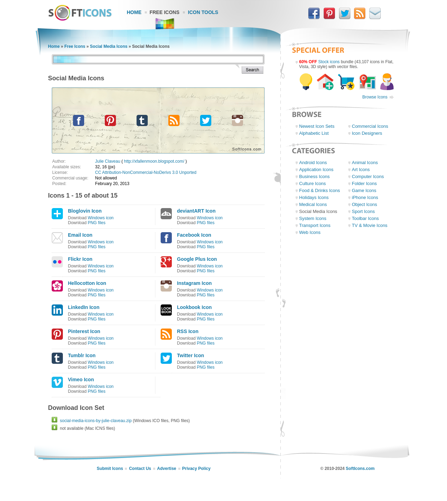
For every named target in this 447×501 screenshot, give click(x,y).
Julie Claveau (107, 161)
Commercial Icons (370, 126)
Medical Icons (313, 204)
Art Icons (361, 169)
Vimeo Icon (81, 379)
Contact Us (140, 468)
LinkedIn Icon (84, 307)
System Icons (313, 218)
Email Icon (80, 235)
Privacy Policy (196, 468)
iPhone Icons (365, 197)
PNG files (96, 222)
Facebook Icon (194, 235)
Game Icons (364, 190)
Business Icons (314, 176)
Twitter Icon (190, 355)
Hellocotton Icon (87, 283)
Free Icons (164, 12)
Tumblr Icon (82, 355)
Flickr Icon (80, 259)
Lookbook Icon (194, 307)
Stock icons (328, 61)
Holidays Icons (314, 197)
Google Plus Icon (197, 259)
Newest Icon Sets (317, 126)
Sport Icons (363, 211)
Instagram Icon (194, 283)
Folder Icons (364, 183)
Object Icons (364, 204)
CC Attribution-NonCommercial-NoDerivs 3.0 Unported (145, 172)
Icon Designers (367, 133)
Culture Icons (312, 183)
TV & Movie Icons (370, 225)
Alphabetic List (314, 133)
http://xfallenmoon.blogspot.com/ (154, 161)
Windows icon (100, 217)
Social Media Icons (108, 46)
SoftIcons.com (360, 468)
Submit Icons (110, 468)
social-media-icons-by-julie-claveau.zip (96, 420)
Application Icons (316, 169)
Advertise (166, 468)
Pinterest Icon (84, 331)
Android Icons (313, 162)
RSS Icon (187, 331)
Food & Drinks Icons (319, 190)
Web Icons (310, 232)
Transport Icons (315, 225)
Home (134, 12)
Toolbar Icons (365, 218)
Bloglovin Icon (85, 211)
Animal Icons (365, 162)
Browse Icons (374, 97)
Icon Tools (203, 12)
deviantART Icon (196, 211)
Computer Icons (368, 176)
